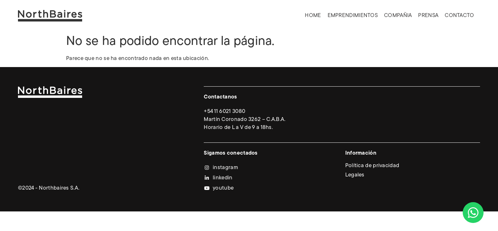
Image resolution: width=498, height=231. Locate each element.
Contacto (459, 15)
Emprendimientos (353, 15)
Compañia (398, 15)
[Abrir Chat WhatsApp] (473, 212)
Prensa (428, 15)
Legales (355, 175)
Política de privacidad (372, 165)
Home (313, 15)
